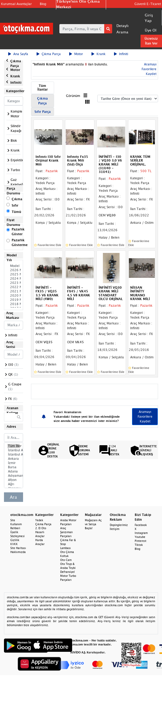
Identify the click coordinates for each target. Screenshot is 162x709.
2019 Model (13, 300)
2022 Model (13, 287)
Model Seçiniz (13, 266)
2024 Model (13, 279)
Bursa (13, 467)
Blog (43, 4)
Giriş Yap (149, 18)
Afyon (13, 480)
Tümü (16, 212)
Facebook (141, 525)
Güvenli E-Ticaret (147, 4)
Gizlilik (14, 540)
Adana (13, 471)
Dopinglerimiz (119, 525)
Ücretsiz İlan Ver (151, 41)
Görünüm (73, 96)
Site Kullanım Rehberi (16, 524)
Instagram (141, 532)
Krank (98, 54)
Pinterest (140, 540)
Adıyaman (13, 476)
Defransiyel (67, 571)
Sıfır (15, 205)
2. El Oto (40, 528)
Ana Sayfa (18, 54)
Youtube (140, 536)
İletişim (114, 528)
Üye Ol (150, 30)
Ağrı (13, 484)
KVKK (14, 544)
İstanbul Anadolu (13, 454)
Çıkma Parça (49, 54)
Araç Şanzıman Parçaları (66, 532)
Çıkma (17, 199)
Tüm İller (13, 446)
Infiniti (121, 54)
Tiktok (139, 544)
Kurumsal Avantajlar (16, 4)
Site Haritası (18, 548)
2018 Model (13, 304)
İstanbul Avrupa (13, 450)
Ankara (13, 459)
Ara (13, 497)
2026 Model (13, 270)
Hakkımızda (18, 552)
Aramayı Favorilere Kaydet (149, 69)
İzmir (13, 463)
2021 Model (13, 291)
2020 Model (13, 295)
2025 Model (13, 274)
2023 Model (13, 283)
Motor (76, 54)
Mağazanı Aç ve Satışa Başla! (93, 524)
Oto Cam (66, 559)
